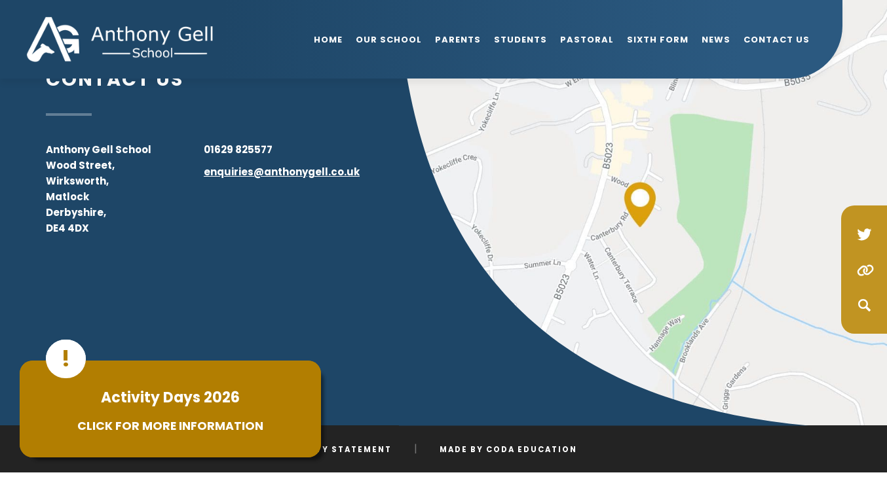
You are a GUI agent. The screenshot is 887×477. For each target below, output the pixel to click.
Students (520, 39)
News (716, 39)
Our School (389, 39)
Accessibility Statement (322, 449)
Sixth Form (658, 39)
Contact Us (777, 39)
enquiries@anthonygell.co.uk (282, 172)
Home (328, 39)
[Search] (864, 305)
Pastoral (587, 39)
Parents (458, 39)
